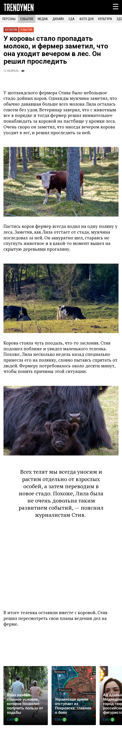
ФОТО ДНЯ (86, 19)
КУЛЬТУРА (105, 19)
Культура (11, 29)
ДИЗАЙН (58, 19)
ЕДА (72, 19)
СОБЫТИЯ (26, 19)
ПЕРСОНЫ (8, 19)
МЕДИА (43, 19)
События (26, 29)
